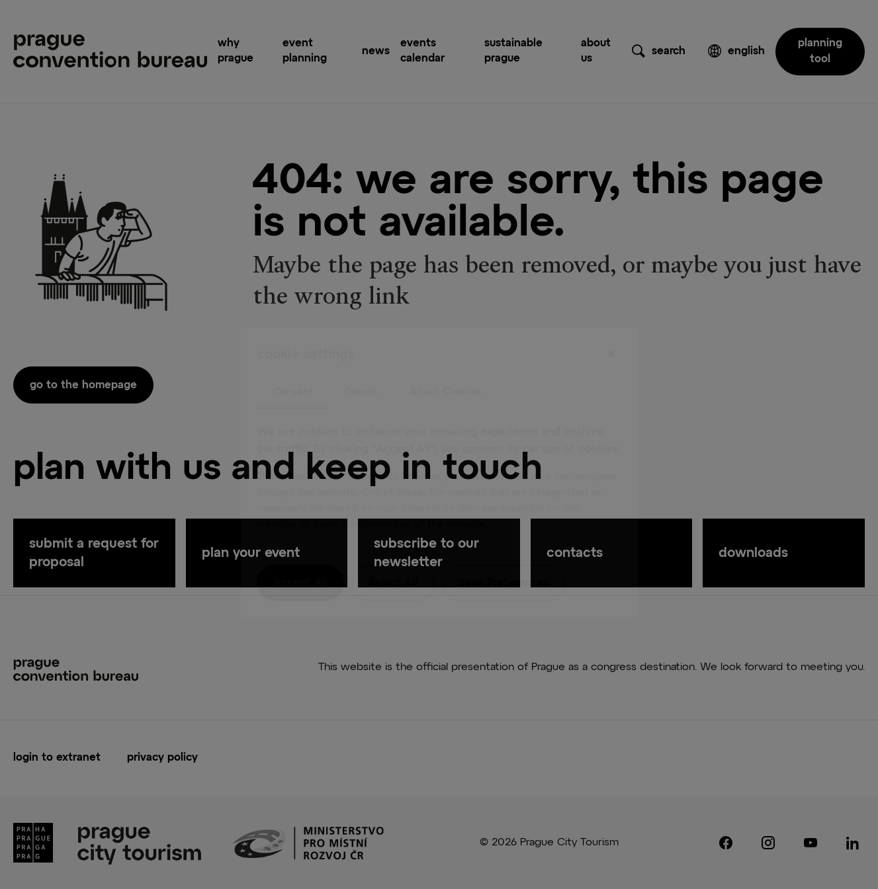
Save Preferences (504, 555)
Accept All (300, 555)
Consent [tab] (293, 363)
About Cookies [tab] (446, 363)
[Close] (611, 326)
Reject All (393, 555)
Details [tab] (361, 363)
